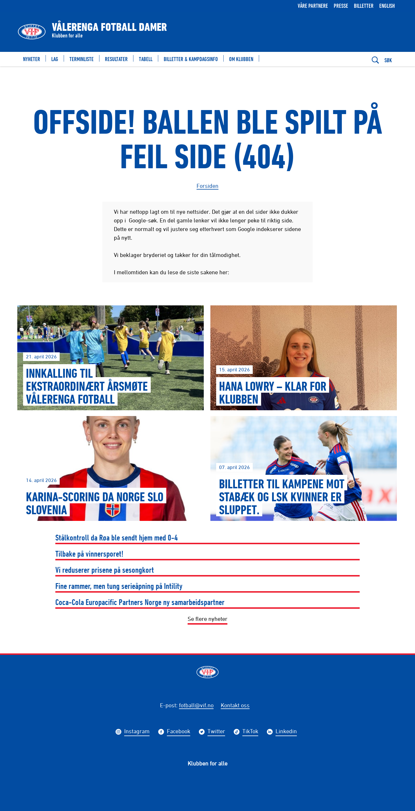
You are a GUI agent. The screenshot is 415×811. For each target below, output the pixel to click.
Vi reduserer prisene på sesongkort (104, 569)
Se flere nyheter (207, 618)
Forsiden (207, 185)
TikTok (250, 732)
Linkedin (286, 732)
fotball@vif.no (196, 705)
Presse (341, 5)
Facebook (178, 732)
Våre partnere (313, 5)
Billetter (363, 5)
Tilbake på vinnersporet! (89, 553)
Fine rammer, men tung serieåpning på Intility (118, 586)
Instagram (137, 732)
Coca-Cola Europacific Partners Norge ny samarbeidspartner (140, 602)
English (387, 5)
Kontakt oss (235, 705)
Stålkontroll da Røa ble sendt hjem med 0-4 (116, 537)
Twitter (216, 732)
